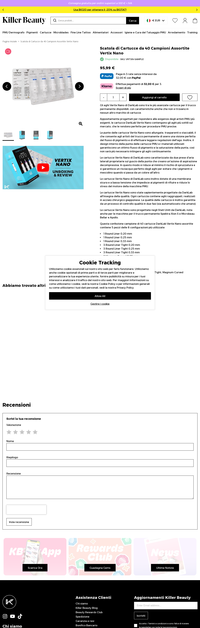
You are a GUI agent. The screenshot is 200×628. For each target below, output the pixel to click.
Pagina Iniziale (9, 41)
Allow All (100, 296)
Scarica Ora (35, 567)
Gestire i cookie (100, 303)
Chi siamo (82, 603)
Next (196, 9)
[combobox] (88, 20)
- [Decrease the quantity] (103, 97)
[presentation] (26, 509)
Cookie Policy (107, 283)
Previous (3, 9)
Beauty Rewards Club (89, 612)
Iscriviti (141, 615)
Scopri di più (123, 87)
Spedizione (82, 616)
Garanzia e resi (85, 621)
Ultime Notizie (165, 567)
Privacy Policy (125, 287)
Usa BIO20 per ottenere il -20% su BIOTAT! (100, 9)
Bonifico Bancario (86, 625)
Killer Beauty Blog (87, 607)
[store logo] (23, 20)
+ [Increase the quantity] (123, 97)
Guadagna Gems (100, 567)
